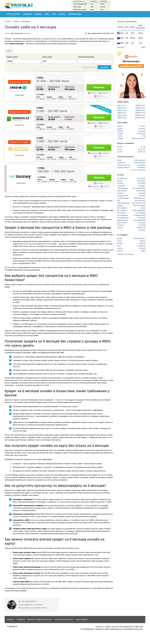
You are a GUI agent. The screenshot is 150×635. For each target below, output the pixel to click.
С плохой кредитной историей (141, 227)
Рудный (142, 243)
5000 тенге (121, 105)
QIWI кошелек (140, 160)
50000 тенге (121, 118)
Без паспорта (140, 201)
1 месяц (142, 126)
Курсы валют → (78, 1)
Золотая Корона (123, 168)
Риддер (142, 241)
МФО (47, 14)
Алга (119, 246)
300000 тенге (140, 115)
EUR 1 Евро (77, 7)
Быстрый (142, 193)
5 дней (119, 126)
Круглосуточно (122, 220)
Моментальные (139, 198)
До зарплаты (122, 178)
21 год (143, 147)
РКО (54, 14)
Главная (8, 21)
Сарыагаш (141, 246)
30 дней (120, 138)
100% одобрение (138, 210)
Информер (21, 619)
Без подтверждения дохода (123, 203)
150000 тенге (140, 108)
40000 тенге (121, 115)
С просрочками (123, 198)
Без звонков (122, 223)
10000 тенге (121, 108)
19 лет (119, 149)
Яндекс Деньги (139, 163)
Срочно (120, 228)
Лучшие (142, 196)
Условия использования (63, 619)
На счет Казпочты (138, 170)
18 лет (119, 147)
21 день (120, 136)
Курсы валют (13, 14)
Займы (38, 14)
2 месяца (141, 129)
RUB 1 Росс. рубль (79, 10)
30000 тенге (121, 113)
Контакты (10, 619)
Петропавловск (139, 238)
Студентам (121, 186)
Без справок (122, 208)
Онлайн (120, 183)
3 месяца (141, 131)
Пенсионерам (122, 188)
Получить (98, 87)
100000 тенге (140, 105)
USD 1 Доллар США (79, 4)
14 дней (120, 134)
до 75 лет (141, 149)
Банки (62, 14)
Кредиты (27, 14)
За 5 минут (141, 178)
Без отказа (121, 213)
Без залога (121, 210)
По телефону (140, 213)
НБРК (143, 47)
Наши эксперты (82, 619)
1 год (143, 136)
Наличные (121, 163)
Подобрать (104, 67)
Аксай (119, 238)
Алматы (120, 248)
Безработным (122, 196)
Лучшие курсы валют (127, 21)
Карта (119, 160)
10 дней (120, 131)
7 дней (119, 129)
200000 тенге (140, 110)
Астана (119, 251)
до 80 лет (141, 152)
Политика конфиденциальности (39, 619)
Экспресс (120, 225)
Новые (119, 181)
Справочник (74, 14)
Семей (143, 251)
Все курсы (121, 47)
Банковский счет (123, 165)
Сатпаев (142, 248)
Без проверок (122, 215)
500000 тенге (140, 118)
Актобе (119, 243)
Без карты (141, 181)
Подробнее (19, 95)
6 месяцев (141, 134)
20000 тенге (121, 110)
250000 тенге (140, 113)
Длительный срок (138, 138)
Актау (119, 241)
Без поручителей (138, 203)
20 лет (119, 152)
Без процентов (123, 218)
